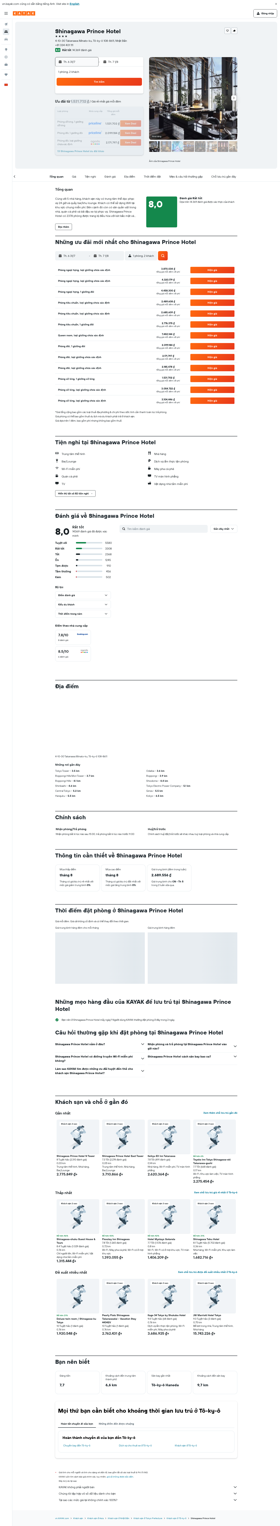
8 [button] (100, 103)
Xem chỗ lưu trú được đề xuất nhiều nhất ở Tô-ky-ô (207, 1272)
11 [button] (125, 103)
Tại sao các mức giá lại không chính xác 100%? (148, 1500)
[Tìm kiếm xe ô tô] (6, 39)
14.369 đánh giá (81, 50)
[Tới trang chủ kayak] (24, 13)
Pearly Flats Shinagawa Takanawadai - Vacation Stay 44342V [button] (119, 1319)
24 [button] (117, 120)
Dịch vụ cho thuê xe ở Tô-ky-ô (135, 1445)
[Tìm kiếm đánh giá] (167, 528)
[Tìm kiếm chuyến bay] (6, 24)
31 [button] (117, 129)
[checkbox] (73, 637)
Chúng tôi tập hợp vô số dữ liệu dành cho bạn (148, 1493)
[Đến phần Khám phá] (6, 49)
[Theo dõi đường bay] (6, 57)
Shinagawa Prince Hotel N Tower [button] (76, 1156)
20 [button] (82, 120)
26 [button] (134, 120)
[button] (276, 4)
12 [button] (134, 103)
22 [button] (99, 120)
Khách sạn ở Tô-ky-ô (186, 1445)
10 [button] (117, 103)
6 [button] (83, 103)
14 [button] (91, 112)
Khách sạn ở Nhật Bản (118, 1518)
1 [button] (99, 95)
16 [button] (108, 112)
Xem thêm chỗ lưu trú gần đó (220, 1112)
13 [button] (82, 112)
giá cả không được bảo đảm (120, 1476)
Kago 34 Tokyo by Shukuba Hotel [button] (167, 1315)
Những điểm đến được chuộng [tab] (116, 1423)
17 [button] (117, 112)
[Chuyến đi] (6, 74)
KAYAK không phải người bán (148, 1487)
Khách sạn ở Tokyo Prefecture (148, 1518)
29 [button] (99, 129)
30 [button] (108, 129)
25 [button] (125, 120)
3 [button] (117, 95)
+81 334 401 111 (64, 45)
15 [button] (100, 112)
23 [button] (108, 120)
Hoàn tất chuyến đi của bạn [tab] (77, 1423)
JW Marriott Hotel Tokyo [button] (207, 1315)
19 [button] (134, 112)
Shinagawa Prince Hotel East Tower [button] (122, 1156)
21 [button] (91, 120)
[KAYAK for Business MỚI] (6, 64)
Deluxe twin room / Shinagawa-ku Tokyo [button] (76, 1320)
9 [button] (108, 103)
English (74, 4)
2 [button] (108, 95)
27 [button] (82, 129)
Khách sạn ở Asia (95, 1518)
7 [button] (91, 103)
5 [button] (134, 95)
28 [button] (91, 129)
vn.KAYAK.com (62, 1518)
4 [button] (125, 95)
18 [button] (125, 112)
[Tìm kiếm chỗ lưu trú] (6, 31)
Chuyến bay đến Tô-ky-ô (76, 1445)
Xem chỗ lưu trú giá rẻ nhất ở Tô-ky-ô (215, 1192)
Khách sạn (78, 1518)
